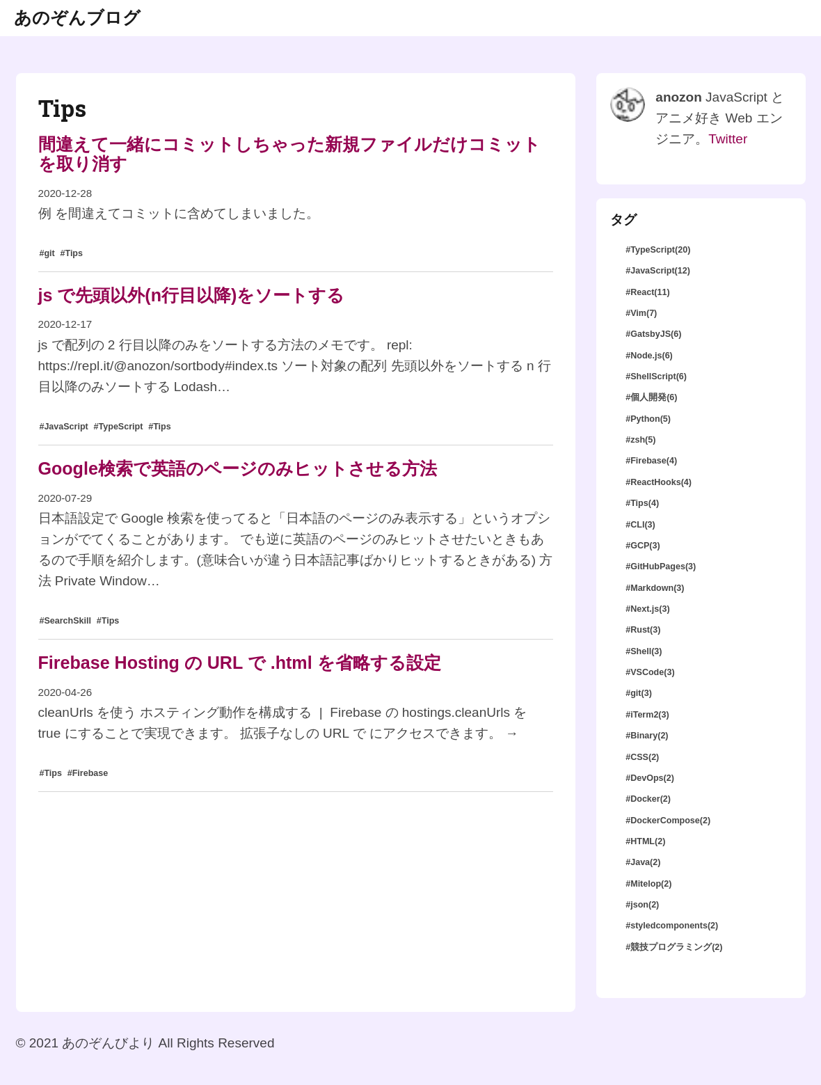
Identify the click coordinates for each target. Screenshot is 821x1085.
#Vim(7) (641, 313)
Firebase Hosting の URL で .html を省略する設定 (239, 662)
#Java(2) (642, 862)
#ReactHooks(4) (658, 482)
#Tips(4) (642, 503)
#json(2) (642, 905)
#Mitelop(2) (648, 884)
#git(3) (638, 693)
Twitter (727, 139)
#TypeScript (118, 426)
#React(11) (647, 292)
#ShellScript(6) (656, 376)
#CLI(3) (640, 525)
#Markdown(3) (654, 588)
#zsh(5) (640, 440)
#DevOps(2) (649, 778)
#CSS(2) (642, 757)
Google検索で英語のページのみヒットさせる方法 (237, 468)
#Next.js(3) (647, 609)
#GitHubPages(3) (660, 566)
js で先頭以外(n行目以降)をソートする (191, 295)
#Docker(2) (648, 799)
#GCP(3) (642, 546)
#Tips (71, 253)
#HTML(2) (645, 841)
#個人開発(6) (651, 397)
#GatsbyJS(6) (653, 334)
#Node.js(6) (649, 356)
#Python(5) (648, 419)
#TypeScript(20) (657, 250)
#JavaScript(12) (657, 271)
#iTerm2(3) (647, 715)
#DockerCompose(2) (667, 820)
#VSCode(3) (649, 672)
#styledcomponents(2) (671, 925)
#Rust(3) (642, 630)
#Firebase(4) (651, 461)
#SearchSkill (65, 621)
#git (46, 253)
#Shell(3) (643, 651)
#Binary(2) (646, 736)
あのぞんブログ (77, 17)
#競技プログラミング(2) (673, 947)
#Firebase (88, 773)
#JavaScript (63, 426)
